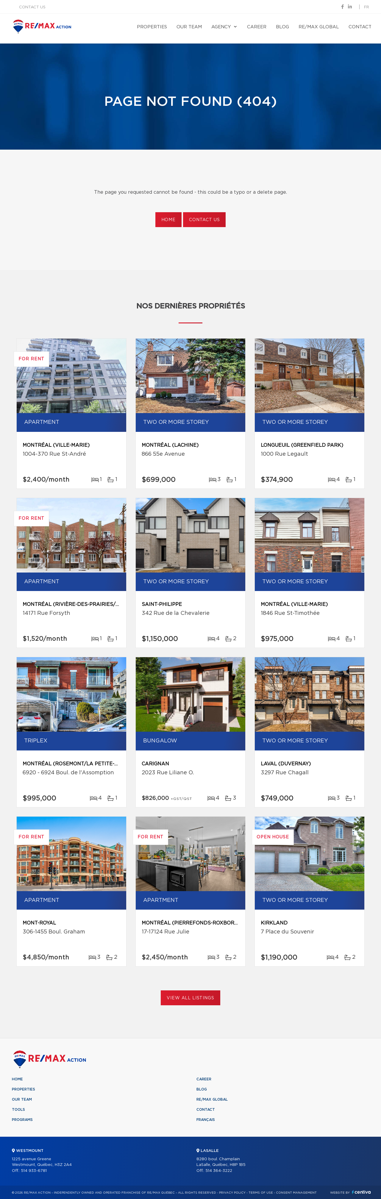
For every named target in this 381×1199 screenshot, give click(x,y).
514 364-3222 (218, 1171)
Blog (282, 27)
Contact (360, 27)
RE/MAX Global (319, 27)
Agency (221, 27)
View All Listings (190, 998)
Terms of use (261, 1192)
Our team (189, 27)
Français (205, 1120)
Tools (18, 1109)
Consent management (296, 1192)
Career (256, 27)
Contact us (32, 7)
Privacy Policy (232, 1192)
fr (366, 7)
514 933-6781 (34, 1171)
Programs (22, 1120)
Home (168, 220)
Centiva (361, 1192)
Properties (152, 27)
